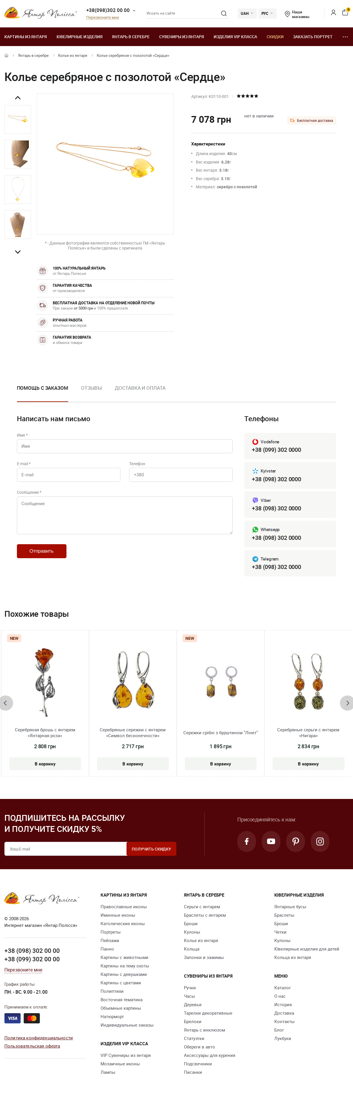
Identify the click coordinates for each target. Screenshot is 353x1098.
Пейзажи (110, 940)
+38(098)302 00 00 (108, 10)
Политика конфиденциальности (38, 1038)
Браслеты (284, 915)
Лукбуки (282, 1038)
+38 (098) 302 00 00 (32, 950)
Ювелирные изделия (80, 36)
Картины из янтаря (25, 36)
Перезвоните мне (102, 17)
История (283, 1004)
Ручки (190, 987)
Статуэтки (194, 1038)
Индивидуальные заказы (127, 1025)
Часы (189, 996)
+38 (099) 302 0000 (276, 450)
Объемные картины (121, 1008)
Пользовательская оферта (32, 1046)
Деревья (192, 1004)
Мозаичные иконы (120, 1064)
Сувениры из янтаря (181, 36)
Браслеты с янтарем (205, 915)
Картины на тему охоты (125, 966)
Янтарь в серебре (131, 36)
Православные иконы (124, 906)
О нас (280, 996)
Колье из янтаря (72, 55)
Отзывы (91, 387)
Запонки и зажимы (204, 957)
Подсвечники (198, 1064)
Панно (107, 949)
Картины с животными (124, 957)
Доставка (284, 1013)
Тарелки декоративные (208, 1013)
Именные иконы (118, 915)
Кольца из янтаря (292, 957)
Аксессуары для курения (209, 1055)
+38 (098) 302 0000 (276, 479)
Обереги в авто (199, 1047)
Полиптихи (112, 991)
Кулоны (192, 932)
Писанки (193, 1072)
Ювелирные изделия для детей (306, 949)
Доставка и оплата (140, 387)
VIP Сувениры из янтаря (126, 1055)
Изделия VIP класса (235, 36)
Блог (279, 1030)
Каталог (282, 987)
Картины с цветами (121, 982)
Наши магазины (297, 14)
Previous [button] (17, 98)
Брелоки (192, 1021)
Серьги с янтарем (202, 906)
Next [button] (17, 252)
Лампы (108, 1072)
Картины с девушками (124, 974)
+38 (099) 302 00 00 (32, 959)
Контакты (284, 1021)
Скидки (275, 36)
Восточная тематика (122, 999)
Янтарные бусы (290, 906)
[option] (17, 119)
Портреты (111, 932)
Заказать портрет (313, 36)
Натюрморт (112, 1016)
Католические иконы (123, 923)
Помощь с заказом (42, 387)
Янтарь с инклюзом (204, 1030)
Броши (191, 923)
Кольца (191, 949)
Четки (280, 932)
